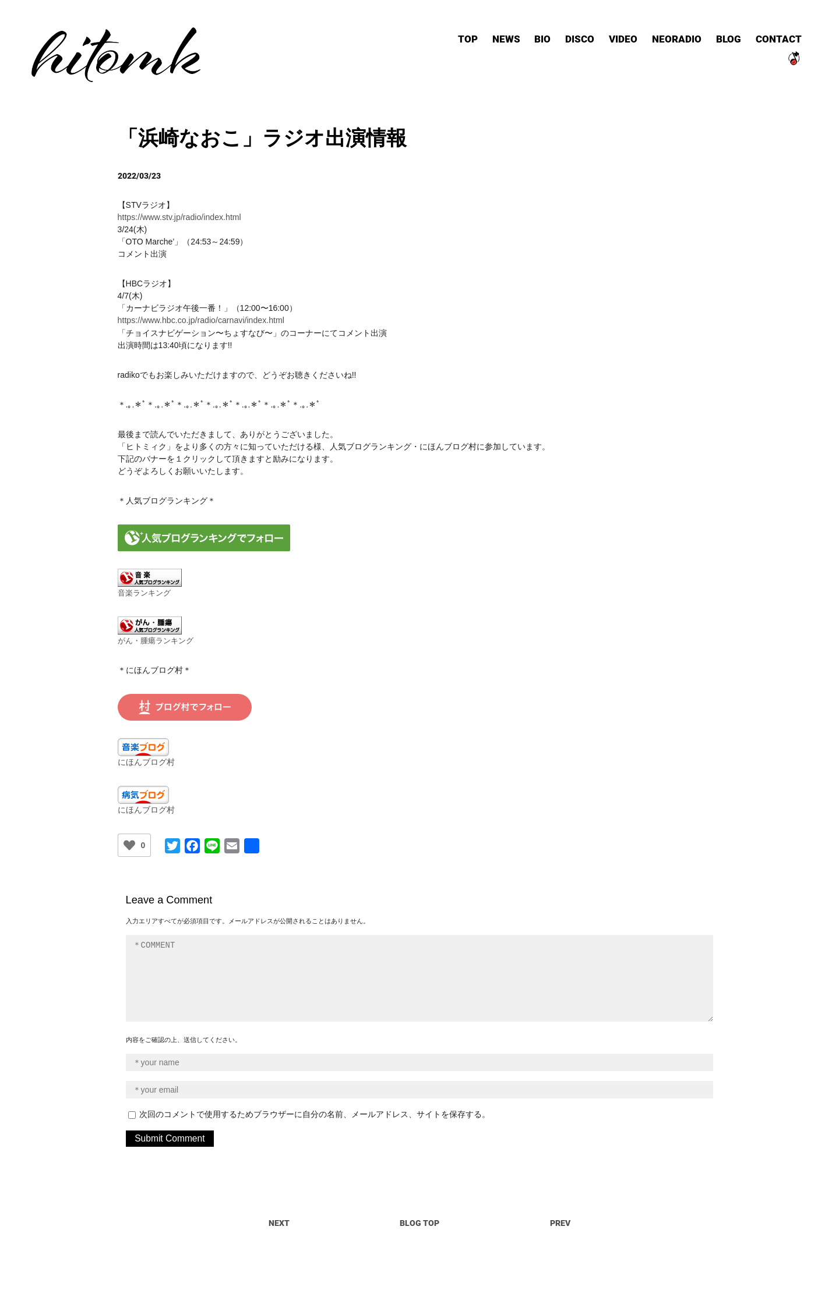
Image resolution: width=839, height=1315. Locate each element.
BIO (532, 40)
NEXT (279, 1207)
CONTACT (768, 40)
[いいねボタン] (129, 830)
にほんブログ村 (146, 747)
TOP (457, 40)
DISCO (569, 40)
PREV (560, 1207)
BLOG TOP (419, 1207)
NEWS (496, 40)
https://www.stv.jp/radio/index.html (179, 202)
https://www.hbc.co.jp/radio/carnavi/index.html (200, 305)
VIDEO (612, 40)
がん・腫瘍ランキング (155, 626)
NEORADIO (666, 40)
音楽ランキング (144, 578)
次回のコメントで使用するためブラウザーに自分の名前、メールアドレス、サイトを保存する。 (314, 1099)
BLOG (718, 40)
